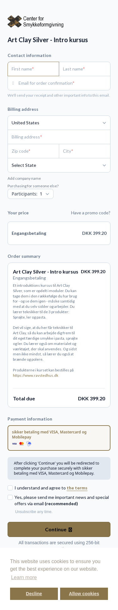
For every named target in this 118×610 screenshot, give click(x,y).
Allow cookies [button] (84, 593)
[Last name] (84, 69)
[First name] (33, 69)
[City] (84, 151)
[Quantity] (30, 194)
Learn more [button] (24, 577)
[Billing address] (55, 137)
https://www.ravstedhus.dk (35, 375)
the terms (77, 487)
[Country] (59, 123)
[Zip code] (33, 151)
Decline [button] (34, 593)
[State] (59, 165)
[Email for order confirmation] (64, 83)
